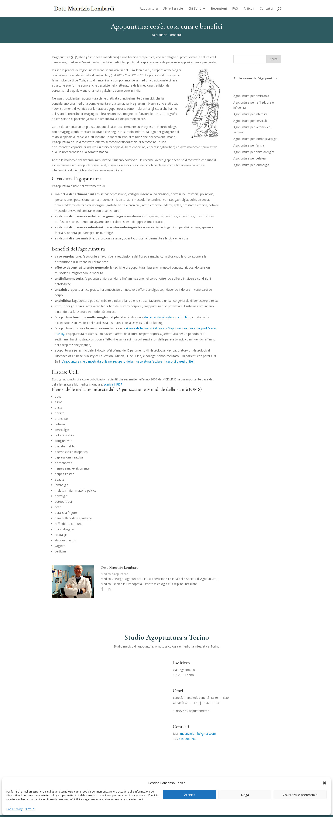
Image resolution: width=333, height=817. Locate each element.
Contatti (266, 8)
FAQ (235, 8)
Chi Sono (194, 8)
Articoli (249, 8)
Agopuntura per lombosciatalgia (255, 139)
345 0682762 (187, 739)
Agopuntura (149, 8)
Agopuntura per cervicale (250, 121)
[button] (324, 783)
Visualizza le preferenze (300, 795)
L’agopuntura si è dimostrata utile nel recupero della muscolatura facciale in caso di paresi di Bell (127, 361)
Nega (245, 795)
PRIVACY (30, 809)
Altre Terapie (173, 8)
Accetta (189, 795)
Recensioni (219, 8)
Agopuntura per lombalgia (251, 165)
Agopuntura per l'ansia (248, 145)
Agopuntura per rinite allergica (254, 152)
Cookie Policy (14, 809)
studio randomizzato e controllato (167, 317)
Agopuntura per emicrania (251, 96)
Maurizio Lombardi (169, 35)
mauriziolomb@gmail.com (198, 734)
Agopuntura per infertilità (250, 114)
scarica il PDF (113, 384)
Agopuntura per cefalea (249, 158)
